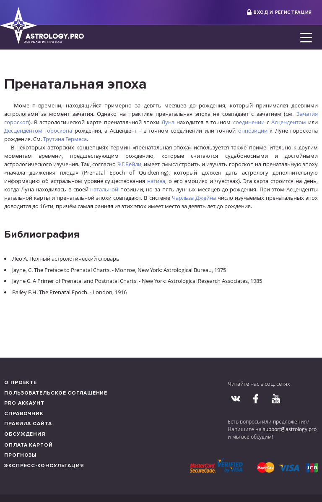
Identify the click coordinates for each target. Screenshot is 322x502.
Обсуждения (24, 434)
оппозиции (252, 130)
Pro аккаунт (24, 403)
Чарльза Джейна (194, 197)
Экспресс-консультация (44, 466)
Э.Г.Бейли (129, 164)
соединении (249, 122)
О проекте (20, 382)
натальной (104, 189)
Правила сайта (28, 424)
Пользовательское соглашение (55, 393)
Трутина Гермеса (65, 139)
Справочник (24, 413)
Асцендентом (288, 122)
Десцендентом (23, 130)
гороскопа (58, 130)
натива (156, 181)
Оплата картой (28, 445)
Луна (167, 122)
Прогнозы (20, 455)
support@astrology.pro (290, 429)
